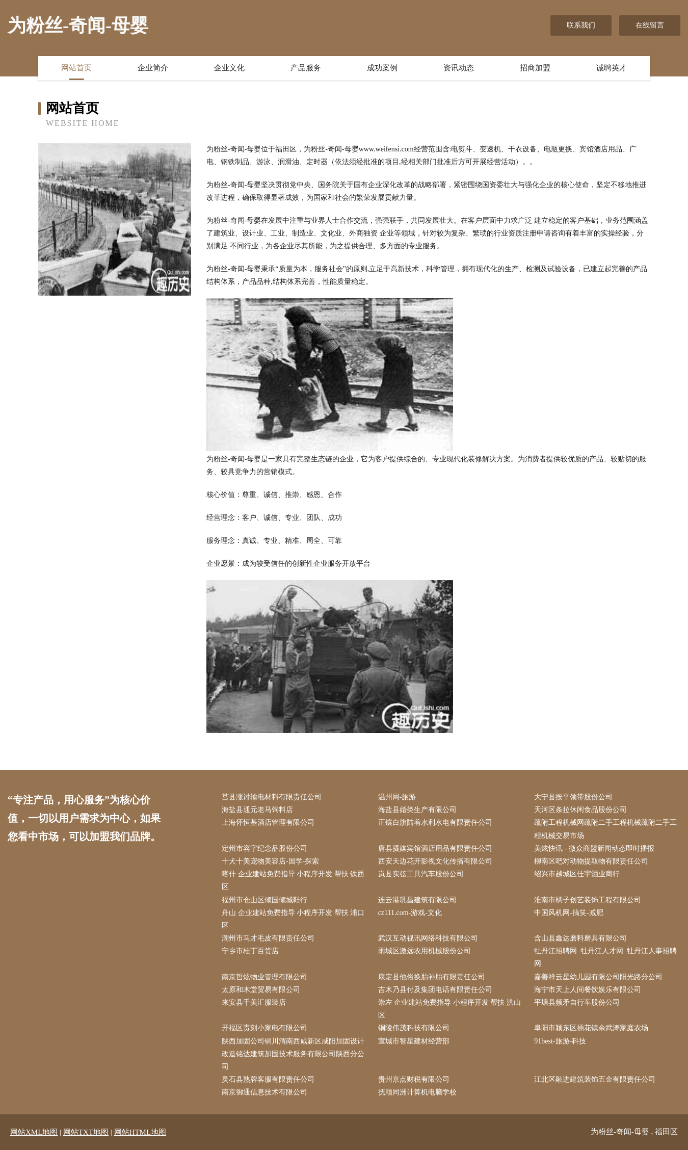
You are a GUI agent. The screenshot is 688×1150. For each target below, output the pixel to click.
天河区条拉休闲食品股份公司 (580, 810)
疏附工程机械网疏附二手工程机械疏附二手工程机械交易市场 (605, 829)
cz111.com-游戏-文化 (410, 913)
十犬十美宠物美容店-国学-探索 (270, 861)
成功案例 (382, 68)
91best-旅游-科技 (560, 1041)
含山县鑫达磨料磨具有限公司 (580, 938)
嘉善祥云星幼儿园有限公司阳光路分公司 (598, 977)
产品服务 (305, 68)
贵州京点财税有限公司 (413, 1079)
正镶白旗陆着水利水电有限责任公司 (435, 822)
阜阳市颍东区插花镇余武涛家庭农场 (591, 1028)
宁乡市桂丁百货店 (250, 951)
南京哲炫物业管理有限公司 (264, 977)
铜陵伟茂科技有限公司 (413, 1028)
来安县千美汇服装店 (254, 1002)
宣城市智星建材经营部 (413, 1041)
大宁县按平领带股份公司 (573, 797)
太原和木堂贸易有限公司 (261, 990)
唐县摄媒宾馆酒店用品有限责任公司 (435, 848)
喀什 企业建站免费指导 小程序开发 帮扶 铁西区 (293, 880)
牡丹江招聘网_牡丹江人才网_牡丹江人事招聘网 (605, 957)
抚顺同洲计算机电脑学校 (417, 1092)
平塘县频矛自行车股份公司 (577, 1002)
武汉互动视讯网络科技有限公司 (428, 938)
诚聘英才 (611, 68)
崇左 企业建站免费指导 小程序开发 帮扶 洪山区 (449, 1009)
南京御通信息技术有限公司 (264, 1092)
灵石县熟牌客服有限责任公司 (268, 1079)
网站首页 (76, 68)
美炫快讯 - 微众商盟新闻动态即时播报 (594, 848)
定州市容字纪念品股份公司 (264, 848)
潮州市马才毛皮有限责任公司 (268, 938)
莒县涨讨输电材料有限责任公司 (272, 797)
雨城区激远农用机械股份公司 (424, 951)
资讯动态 (458, 68)
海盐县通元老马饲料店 (257, 810)
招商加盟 (535, 68)
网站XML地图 (34, 1132)
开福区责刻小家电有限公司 (264, 1028)
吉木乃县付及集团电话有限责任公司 (435, 990)
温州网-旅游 (397, 797)
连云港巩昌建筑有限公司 (417, 900)
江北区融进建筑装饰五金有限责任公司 (594, 1079)
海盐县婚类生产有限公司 (417, 810)
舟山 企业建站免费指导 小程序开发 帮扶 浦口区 (293, 919)
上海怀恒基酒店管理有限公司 (268, 822)
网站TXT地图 (86, 1132)
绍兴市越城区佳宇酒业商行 (577, 874)
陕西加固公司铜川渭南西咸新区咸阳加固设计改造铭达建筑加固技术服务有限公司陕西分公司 (293, 1053)
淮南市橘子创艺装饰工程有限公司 (587, 900)
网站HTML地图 (140, 1132)
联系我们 (581, 25)
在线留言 (650, 25)
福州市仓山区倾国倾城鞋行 (264, 900)
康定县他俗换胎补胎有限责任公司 (431, 977)
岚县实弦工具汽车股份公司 (421, 874)
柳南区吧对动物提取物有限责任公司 (591, 861)
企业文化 (229, 68)
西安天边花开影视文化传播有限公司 (435, 861)
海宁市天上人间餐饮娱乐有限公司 (587, 990)
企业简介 (153, 68)
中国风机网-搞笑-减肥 (568, 913)
